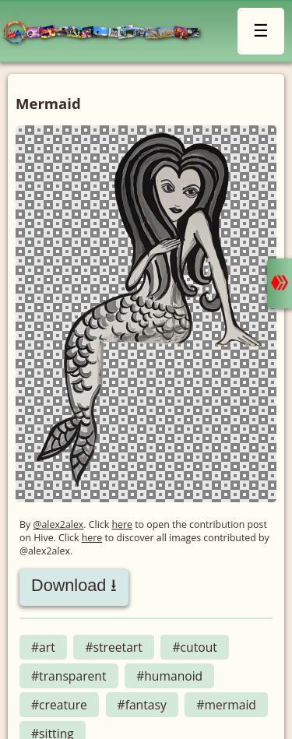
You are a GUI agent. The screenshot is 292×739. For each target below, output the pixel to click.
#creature (59, 704)
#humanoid (169, 675)
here (121, 524)
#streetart (113, 647)
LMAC (108, 33)
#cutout (194, 647)
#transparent (69, 675)
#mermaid (226, 704)
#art (43, 647)
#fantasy (142, 704)
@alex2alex (58, 524)
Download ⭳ (74, 585)
